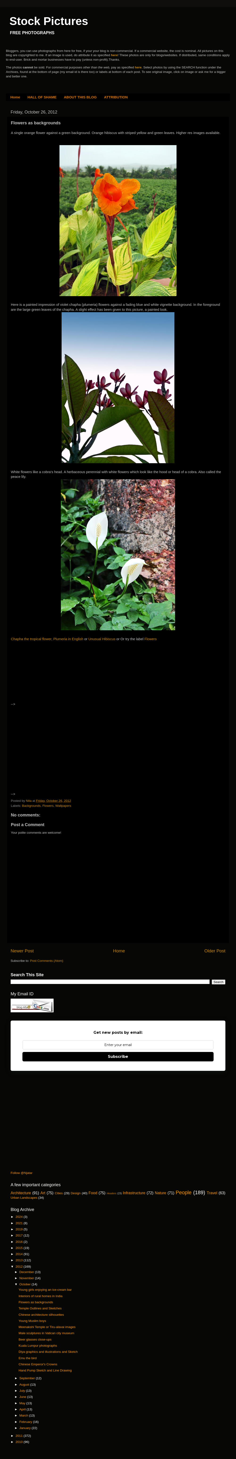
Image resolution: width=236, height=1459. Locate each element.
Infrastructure (134, 1193)
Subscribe (118, 1056)
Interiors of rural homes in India (41, 1296)
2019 (20, 1229)
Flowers (150, 639)
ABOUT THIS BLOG (80, 97)
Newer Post (22, 950)
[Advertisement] (51, 675)
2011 (20, 1436)
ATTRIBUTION (116, 97)
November (27, 1278)
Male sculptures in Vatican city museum (46, 1333)
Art (42, 1193)
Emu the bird (28, 1358)
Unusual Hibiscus (101, 639)
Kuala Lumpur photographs (38, 1345)
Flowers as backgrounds (36, 1302)
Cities (59, 1193)
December (27, 1272)
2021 (20, 1223)
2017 (20, 1235)
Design (76, 1193)
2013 (20, 1260)
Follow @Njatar (21, 1173)
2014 (20, 1254)
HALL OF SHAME (41, 97)
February (26, 1422)
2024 (20, 1217)
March (24, 1415)
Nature (160, 1193)
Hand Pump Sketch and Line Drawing (45, 1370)
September (27, 1378)
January (25, 1428)
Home (15, 97)
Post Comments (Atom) (46, 961)
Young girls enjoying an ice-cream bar (45, 1289)
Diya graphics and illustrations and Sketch (48, 1352)
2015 (20, 1248)
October (25, 1284)
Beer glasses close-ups (35, 1339)
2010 (20, 1442)
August (24, 1384)
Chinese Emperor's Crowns (38, 1364)
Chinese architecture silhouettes (41, 1314)
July (22, 1390)
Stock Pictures (48, 21)
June (23, 1397)
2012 (20, 1266)
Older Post (214, 950)
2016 (20, 1242)
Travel (212, 1193)
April (23, 1409)
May (22, 1403)
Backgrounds (31, 805)
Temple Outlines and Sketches (40, 1308)
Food (92, 1193)
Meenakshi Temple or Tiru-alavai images (47, 1327)
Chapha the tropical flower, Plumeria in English (47, 639)
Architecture (21, 1193)
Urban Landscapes (24, 1197)
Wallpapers (63, 805)
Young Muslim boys (32, 1321)
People (183, 1192)
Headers (111, 1193)
